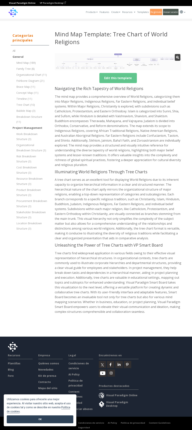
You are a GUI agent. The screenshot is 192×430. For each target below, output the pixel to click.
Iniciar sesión (171, 12)
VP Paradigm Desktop (53, 3)
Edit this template (118, 78)
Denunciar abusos (80, 409)
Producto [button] (92, 12)
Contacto (44, 382)
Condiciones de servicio (91, 422)
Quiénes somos (48, 363)
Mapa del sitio (47, 388)
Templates (143, 12)
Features (104, 12)
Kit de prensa (47, 375)
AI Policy (74, 374)
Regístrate (156, 12)
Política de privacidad (133, 422)
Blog (11, 369)
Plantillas (14, 363)
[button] (129, 12)
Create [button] (115, 12)
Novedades (45, 369)
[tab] (30, 37)
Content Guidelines (159, 422)
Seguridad (84, 427)
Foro (11, 375)
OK (40, 419)
